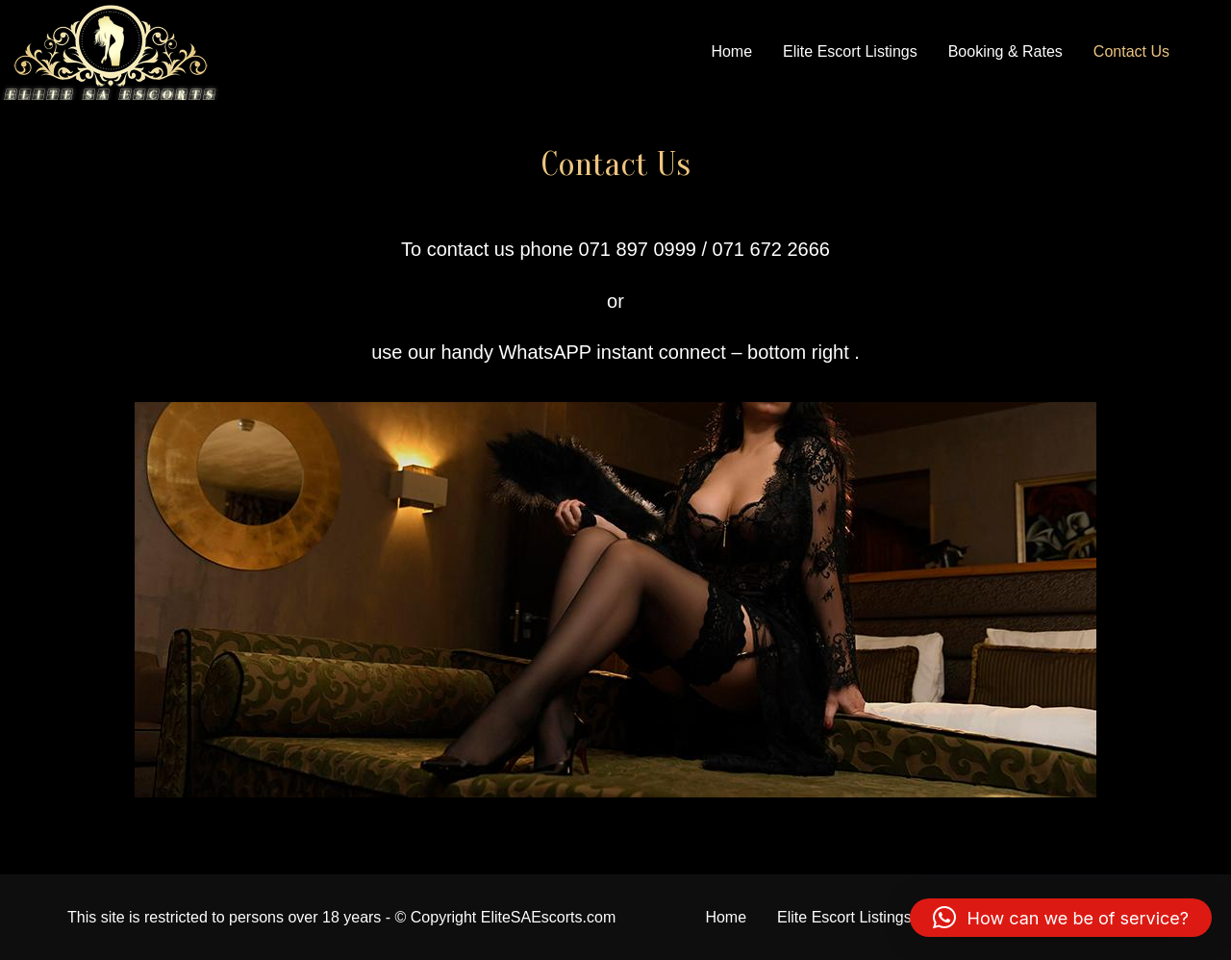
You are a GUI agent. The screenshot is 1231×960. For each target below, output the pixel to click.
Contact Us (1131, 51)
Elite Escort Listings (850, 51)
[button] (1061, 917)
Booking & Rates (1005, 51)
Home (731, 51)
